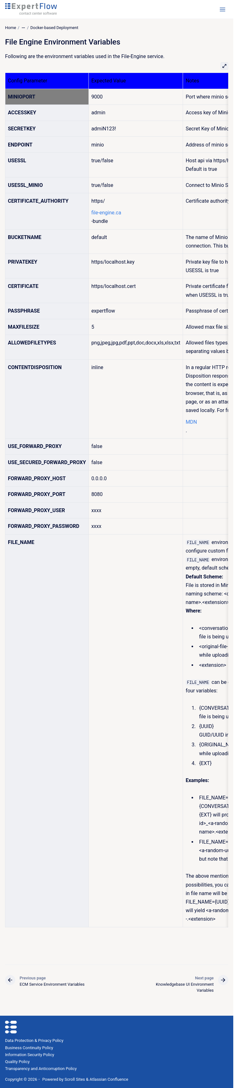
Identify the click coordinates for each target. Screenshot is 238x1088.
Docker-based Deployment (54, 27)
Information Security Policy (29, 1054)
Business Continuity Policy (29, 1047)
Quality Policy (17, 1061)
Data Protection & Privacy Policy (34, 1040)
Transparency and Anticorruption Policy (41, 1068)
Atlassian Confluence (108, 1079)
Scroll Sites (74, 1079)
